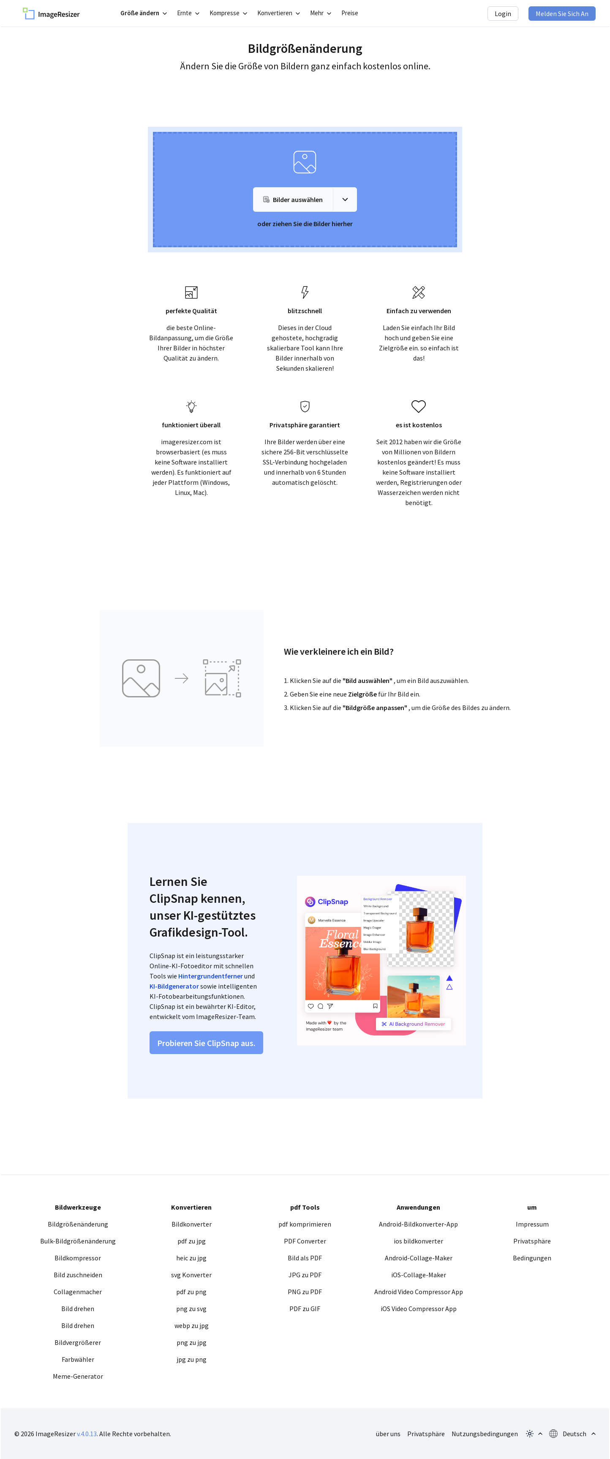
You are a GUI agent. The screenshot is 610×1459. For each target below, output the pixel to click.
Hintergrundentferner (210, 976)
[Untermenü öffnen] (143, 13)
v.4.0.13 (87, 1433)
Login (503, 13)
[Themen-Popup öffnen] (533, 1434)
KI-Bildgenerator (174, 986)
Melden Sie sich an (562, 13)
